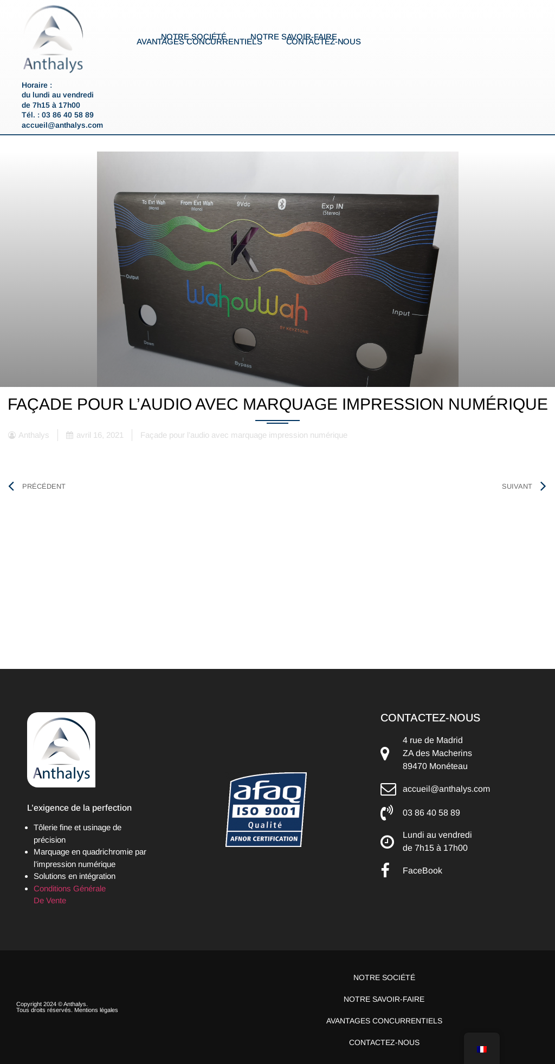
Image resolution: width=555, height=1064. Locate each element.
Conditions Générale (70, 888)
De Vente (50, 900)
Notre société (194, 37)
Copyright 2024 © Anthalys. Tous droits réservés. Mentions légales (67, 1007)
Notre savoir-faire (293, 37)
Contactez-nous (324, 41)
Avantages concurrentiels (199, 41)
